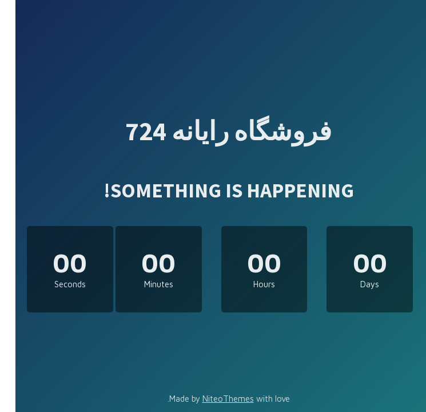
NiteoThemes (212, 398)
